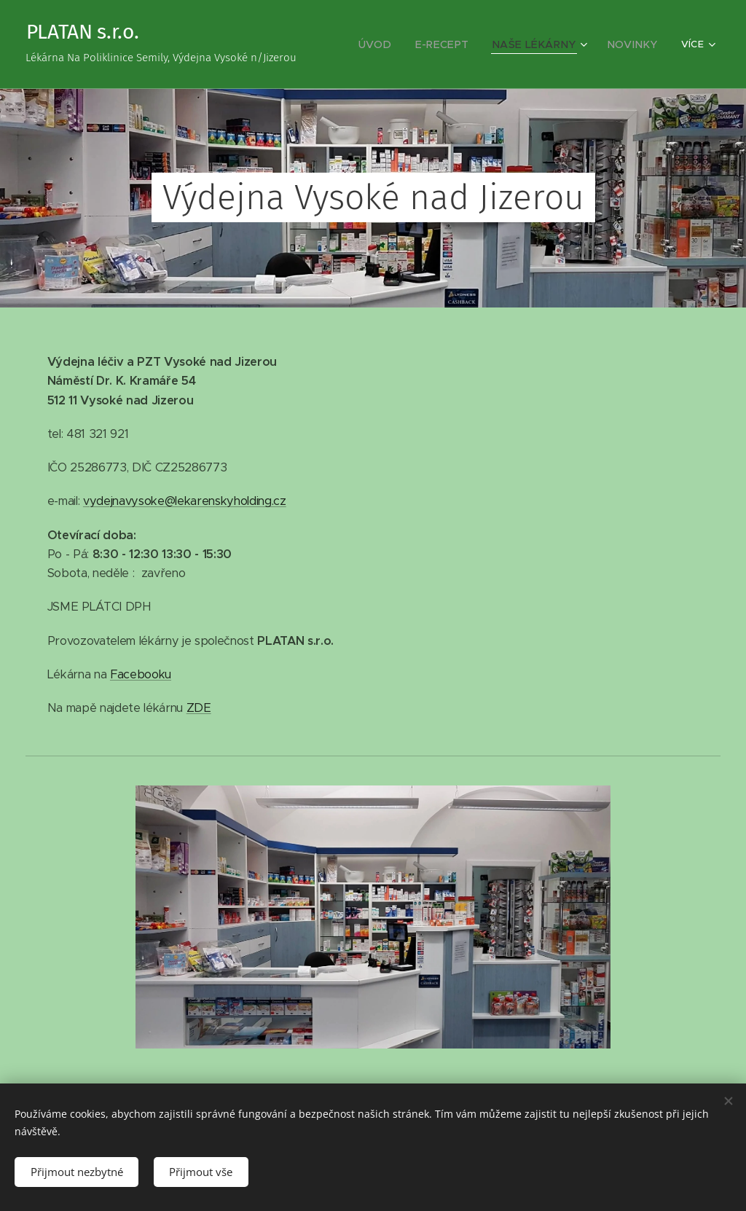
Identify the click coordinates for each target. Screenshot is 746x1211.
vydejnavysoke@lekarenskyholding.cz (184, 501)
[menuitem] (400, 44)
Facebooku (140, 674)
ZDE (198, 708)
